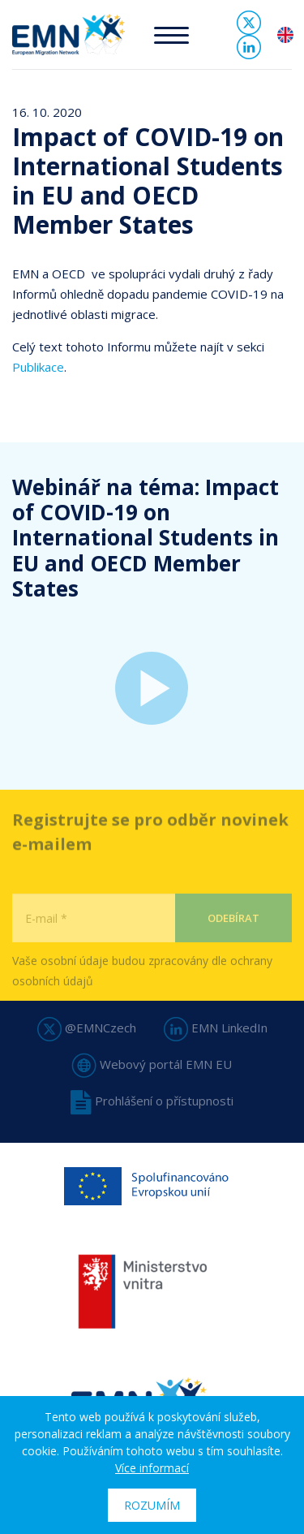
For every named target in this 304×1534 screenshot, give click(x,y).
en (285, 35)
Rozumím (152, 1505)
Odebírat (233, 936)
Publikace (38, 367)
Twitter (249, 23)
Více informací (152, 1468)
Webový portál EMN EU (152, 1064)
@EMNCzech (86, 1027)
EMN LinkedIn (216, 1027)
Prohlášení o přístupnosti (152, 1100)
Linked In (249, 47)
